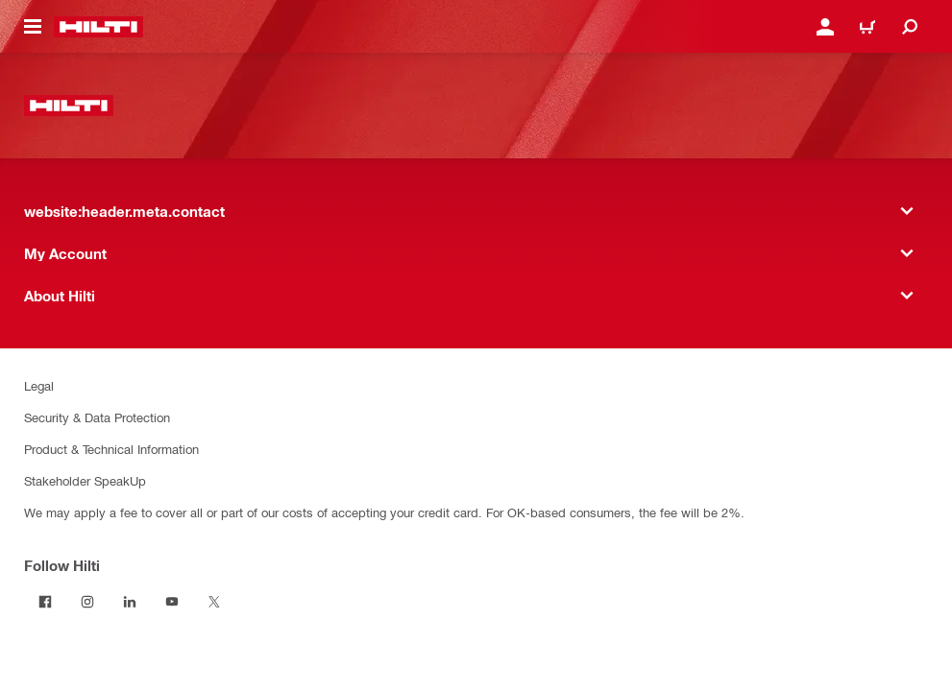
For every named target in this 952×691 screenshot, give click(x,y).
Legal (39, 385)
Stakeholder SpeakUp (85, 480)
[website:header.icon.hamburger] (33, 27)
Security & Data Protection (97, 417)
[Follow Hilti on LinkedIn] (130, 602)
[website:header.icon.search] (910, 27)
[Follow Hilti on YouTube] (172, 602)
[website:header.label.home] (98, 26)
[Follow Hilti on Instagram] (87, 602)
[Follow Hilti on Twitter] (214, 602)
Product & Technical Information (111, 448)
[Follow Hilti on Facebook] (45, 602)
